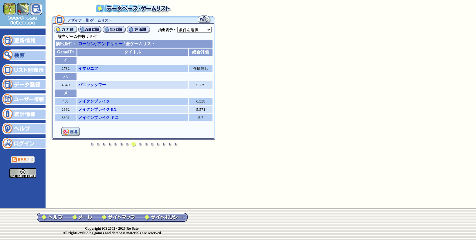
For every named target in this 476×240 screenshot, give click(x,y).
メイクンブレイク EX (97, 109)
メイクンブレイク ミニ (98, 117)
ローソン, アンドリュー (100, 44)
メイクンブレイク (94, 101)
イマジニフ (88, 68)
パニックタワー (92, 85)
